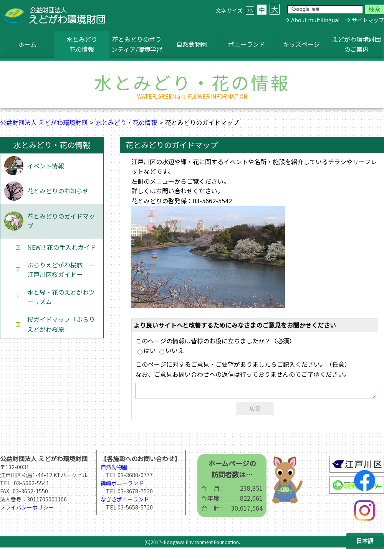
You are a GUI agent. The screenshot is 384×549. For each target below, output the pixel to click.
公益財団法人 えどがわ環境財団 (44, 122)
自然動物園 (191, 44)
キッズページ (301, 44)
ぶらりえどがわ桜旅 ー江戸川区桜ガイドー (61, 269)
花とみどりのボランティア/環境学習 (136, 44)
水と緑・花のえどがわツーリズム (61, 297)
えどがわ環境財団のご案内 (356, 44)
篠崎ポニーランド (122, 484)
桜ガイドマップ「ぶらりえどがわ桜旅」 (61, 324)
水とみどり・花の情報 (126, 122)
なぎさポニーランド (125, 500)
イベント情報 (45, 165)
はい (146, 350)
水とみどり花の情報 (81, 44)
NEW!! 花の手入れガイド (61, 247)
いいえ (171, 350)
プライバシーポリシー (27, 509)
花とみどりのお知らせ (58, 190)
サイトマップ (368, 20)
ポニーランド (246, 44)
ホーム (27, 44)
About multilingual (315, 20)
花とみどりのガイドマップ (61, 221)
